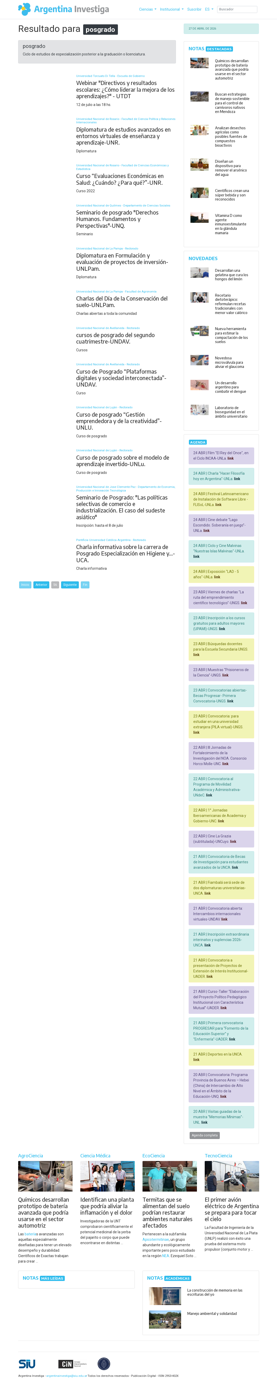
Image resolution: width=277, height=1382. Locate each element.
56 (55, 585)
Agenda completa (205, 1135)
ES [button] (207, 9)
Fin (85, 585)
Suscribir (194, 9)
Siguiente (70, 585)
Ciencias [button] (146, 9)
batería (30, 1234)
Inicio (25, 585)
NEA (165, 1256)
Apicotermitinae (156, 1239)
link (230, 458)
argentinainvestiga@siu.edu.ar (65, 1376)
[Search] (237, 9)
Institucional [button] (170, 9)
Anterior (41, 585)
